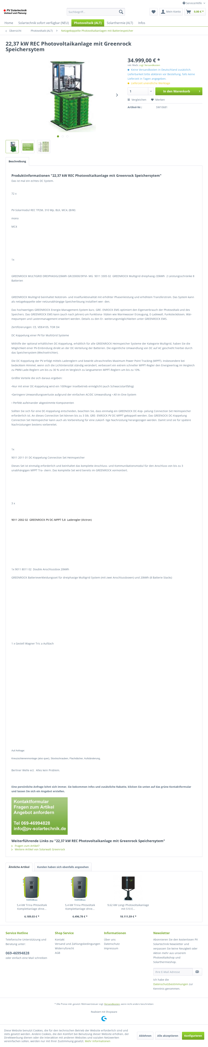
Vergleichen (137, 99)
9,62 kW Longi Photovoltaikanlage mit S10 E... (128, 907)
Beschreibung (17, 161)
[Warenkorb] (195, 12)
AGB (57, 953)
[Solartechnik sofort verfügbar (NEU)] (43, 22)
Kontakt (59, 939)
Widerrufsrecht (64, 948)
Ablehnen (145, 1035)
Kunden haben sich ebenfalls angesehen (63, 867)
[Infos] (142, 22)
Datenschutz (112, 944)
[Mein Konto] (171, 12)
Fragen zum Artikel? (25, 846)
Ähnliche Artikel (19, 867)
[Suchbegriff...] (96, 12)
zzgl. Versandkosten (149, 65)
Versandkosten (112, 1004)
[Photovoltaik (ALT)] (87, 22)
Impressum (111, 948)
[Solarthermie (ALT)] (120, 22)
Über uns (110, 939)
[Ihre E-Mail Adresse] (173, 972)
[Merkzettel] (154, 12)
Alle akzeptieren (167, 1035)
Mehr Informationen (97, 1041)
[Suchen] (121, 12)
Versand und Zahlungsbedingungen (77, 944)
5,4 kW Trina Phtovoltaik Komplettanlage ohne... (32, 907)
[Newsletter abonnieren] (197, 972)
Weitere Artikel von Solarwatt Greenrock (38, 849)
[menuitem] (96, 12)
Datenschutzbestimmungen (170, 984)
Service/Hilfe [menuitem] (193, 3)
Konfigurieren (193, 1035)
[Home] (9, 22)
